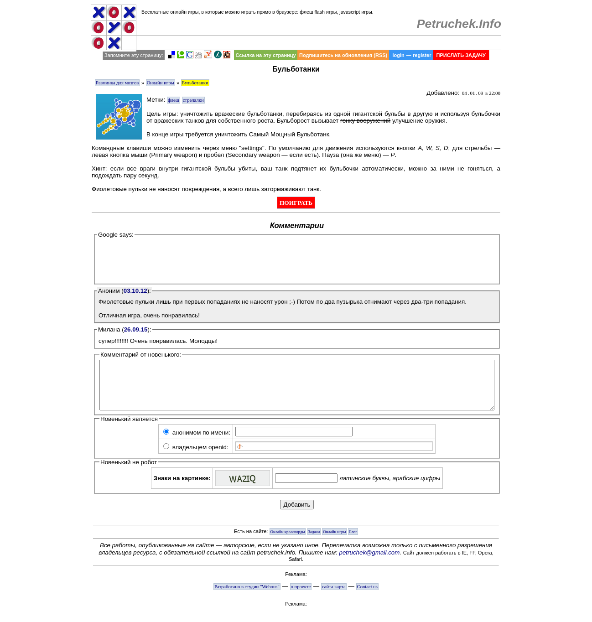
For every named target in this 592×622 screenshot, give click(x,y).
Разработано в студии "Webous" (247, 596)
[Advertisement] (319, 42)
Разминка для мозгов (117, 82)
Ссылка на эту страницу (265, 55)
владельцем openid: (195, 456)
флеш (173, 100)
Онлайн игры (160, 82)
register (422, 55)
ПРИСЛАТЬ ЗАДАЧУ (461, 55)
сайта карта (334, 596)
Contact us (367, 596)
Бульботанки (195, 82)
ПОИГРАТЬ (296, 202)
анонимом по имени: (196, 442)
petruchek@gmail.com (369, 562)
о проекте (301, 596)
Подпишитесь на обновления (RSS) (343, 55)
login (398, 55)
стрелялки (193, 100)
